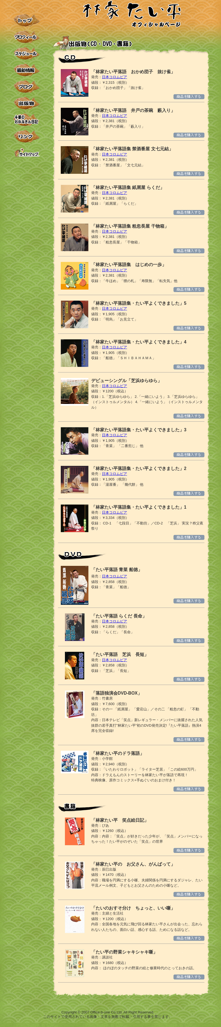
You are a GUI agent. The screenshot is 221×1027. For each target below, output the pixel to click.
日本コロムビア (114, 77)
